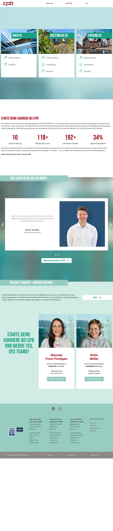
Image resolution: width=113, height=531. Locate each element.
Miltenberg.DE (59, 35)
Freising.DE (95, 35)
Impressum (71, 455)
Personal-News (95, 428)
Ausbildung (51, 64)
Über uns (50, 3)
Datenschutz (94, 455)
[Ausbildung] (43, 64)
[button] (53, 255)
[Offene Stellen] (5, 57)
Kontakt (49, 455)
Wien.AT (17, 35)
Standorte (93, 425)
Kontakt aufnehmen (56, 379)
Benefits (12, 64)
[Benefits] (5, 64)
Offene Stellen (15, 58)
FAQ (86, 3)
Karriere (70, 3)
